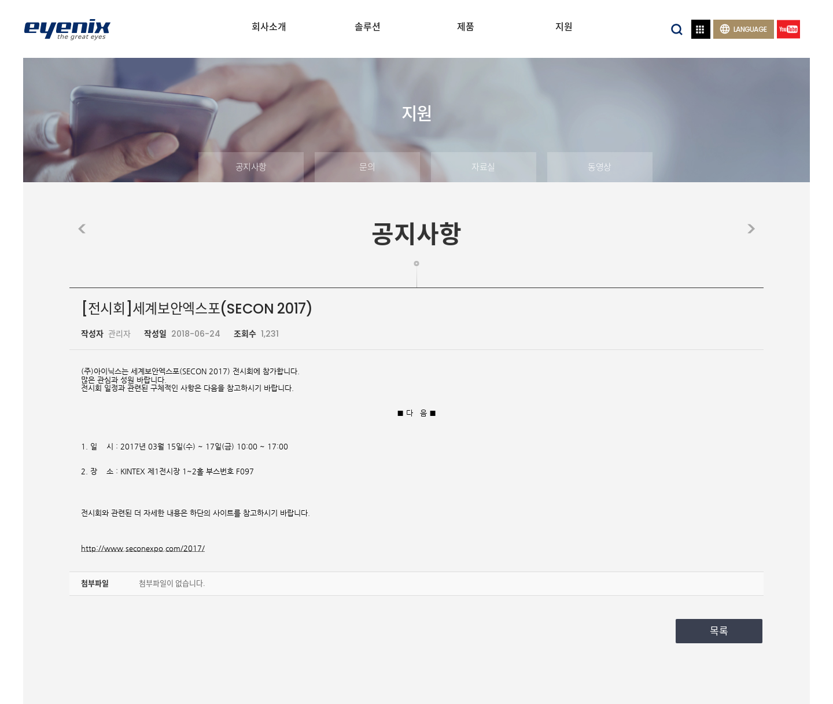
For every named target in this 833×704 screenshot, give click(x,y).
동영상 (599, 167)
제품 (465, 27)
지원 (564, 27)
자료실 (483, 167)
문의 (367, 167)
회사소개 (269, 27)
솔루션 (368, 27)
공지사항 (251, 167)
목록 (719, 631)
